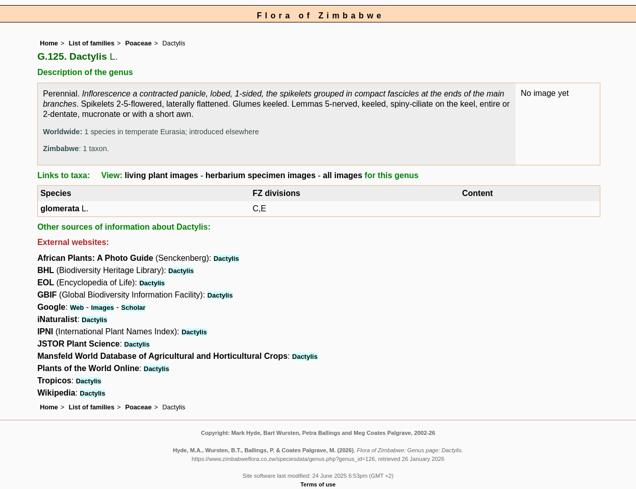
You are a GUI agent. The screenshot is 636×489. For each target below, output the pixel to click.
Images (102, 307)
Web (77, 307)
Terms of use (318, 484)
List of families (92, 43)
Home (49, 43)
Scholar (133, 307)
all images (342, 175)
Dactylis (226, 258)
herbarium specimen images (261, 175)
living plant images (161, 175)
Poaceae (138, 43)
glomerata (59, 208)
